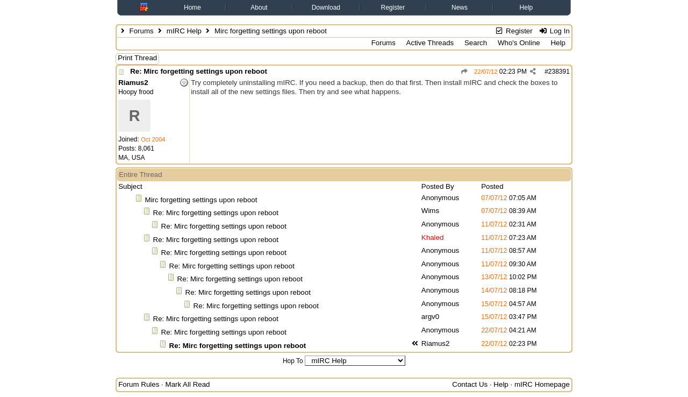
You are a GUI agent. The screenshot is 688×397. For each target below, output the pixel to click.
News (460, 7)
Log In (554, 31)
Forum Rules (138, 384)
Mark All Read (188, 384)
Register (393, 7)
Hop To (293, 361)
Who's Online (519, 43)
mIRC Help (184, 31)
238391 (559, 71)
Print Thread (137, 58)
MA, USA (131, 157)
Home (192, 7)
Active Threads (430, 43)
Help (526, 7)
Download (326, 7)
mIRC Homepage (542, 384)
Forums (141, 31)
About (258, 7)
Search (475, 43)
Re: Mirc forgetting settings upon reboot (198, 71)
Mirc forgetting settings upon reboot (201, 200)
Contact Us (470, 384)
